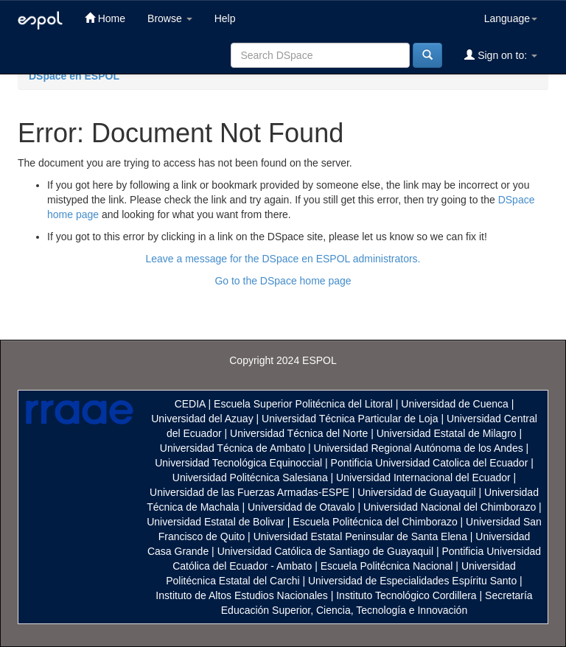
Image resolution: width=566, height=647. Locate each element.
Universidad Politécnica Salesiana (250, 477)
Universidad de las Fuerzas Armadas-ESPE (249, 492)
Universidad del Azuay (202, 418)
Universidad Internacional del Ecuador (423, 477)
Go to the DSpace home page (282, 281)
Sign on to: (500, 55)
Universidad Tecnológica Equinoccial (238, 463)
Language (510, 18)
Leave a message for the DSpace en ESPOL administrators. (282, 259)
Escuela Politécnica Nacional (387, 566)
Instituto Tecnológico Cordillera (406, 595)
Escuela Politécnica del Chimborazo (375, 522)
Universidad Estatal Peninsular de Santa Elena (360, 536)
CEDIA (190, 404)
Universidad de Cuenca (455, 404)
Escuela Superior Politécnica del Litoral (303, 404)
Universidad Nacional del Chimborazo (449, 507)
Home (105, 18)
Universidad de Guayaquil (416, 492)
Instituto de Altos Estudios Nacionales (241, 595)
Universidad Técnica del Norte (299, 433)
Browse (169, 18)
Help (225, 18)
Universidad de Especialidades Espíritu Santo (412, 581)
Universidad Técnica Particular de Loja (350, 418)
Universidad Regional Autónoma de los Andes (418, 448)
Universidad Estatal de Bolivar (215, 522)
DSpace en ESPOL (74, 76)
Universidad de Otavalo (301, 507)
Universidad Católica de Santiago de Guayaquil (325, 551)
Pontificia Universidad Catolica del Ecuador (429, 463)
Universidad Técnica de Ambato (232, 448)
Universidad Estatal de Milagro (447, 433)
